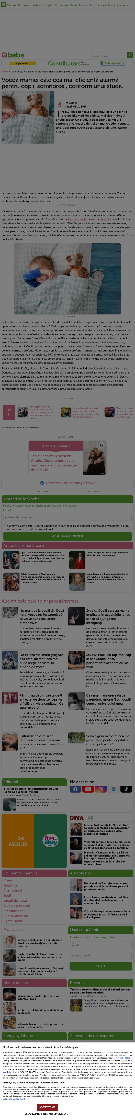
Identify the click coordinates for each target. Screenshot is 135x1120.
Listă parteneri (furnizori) (14, 1099)
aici (4, 1072)
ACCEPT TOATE (47, 1107)
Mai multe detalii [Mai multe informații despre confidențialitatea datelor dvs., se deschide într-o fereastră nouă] (123, 1058)
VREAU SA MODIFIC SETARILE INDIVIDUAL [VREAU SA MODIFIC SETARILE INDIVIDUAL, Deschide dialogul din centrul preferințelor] (46, 1114)
